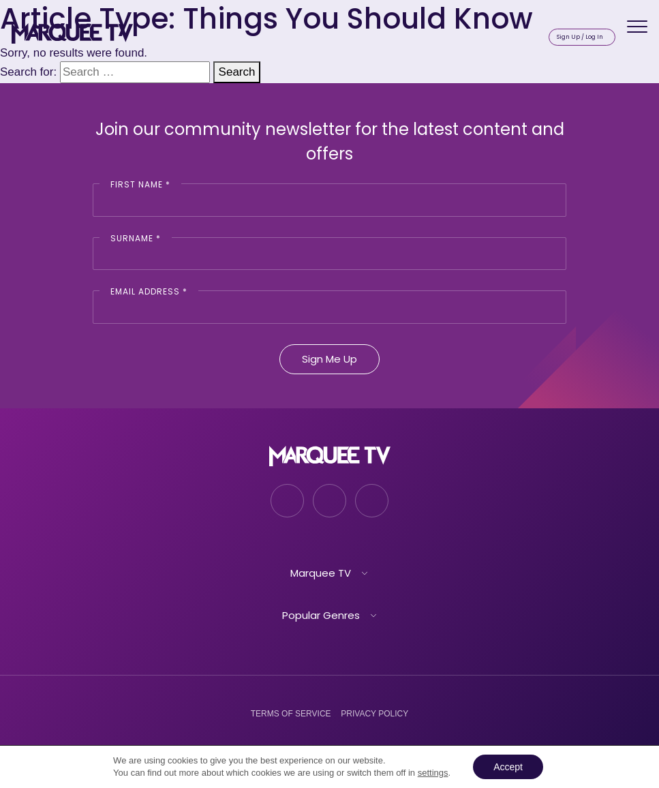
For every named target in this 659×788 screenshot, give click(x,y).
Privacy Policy (374, 713)
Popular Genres (321, 615)
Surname (135, 238)
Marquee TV (320, 573)
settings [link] (433, 773)
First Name (140, 184)
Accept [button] (508, 766)
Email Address (148, 291)
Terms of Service (291, 713)
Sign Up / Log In (580, 37)
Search (237, 71)
